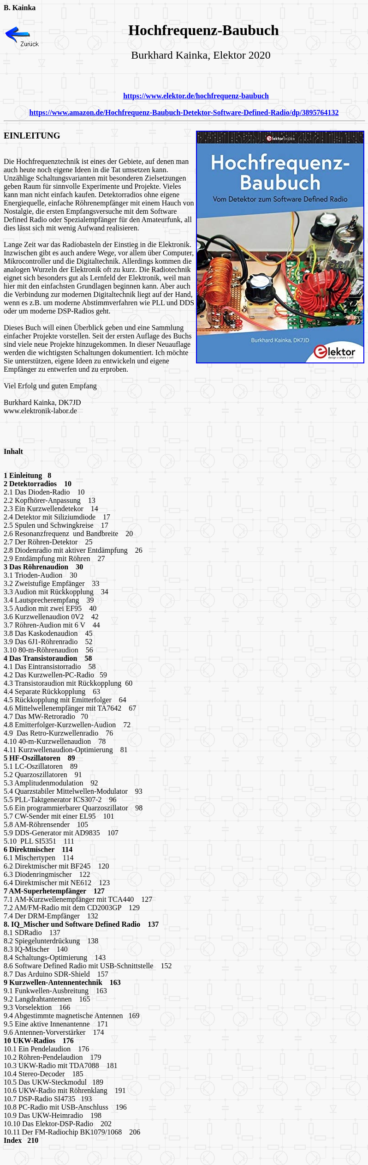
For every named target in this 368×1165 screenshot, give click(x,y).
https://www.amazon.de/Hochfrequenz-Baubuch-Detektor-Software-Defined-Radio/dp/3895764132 (184, 112)
